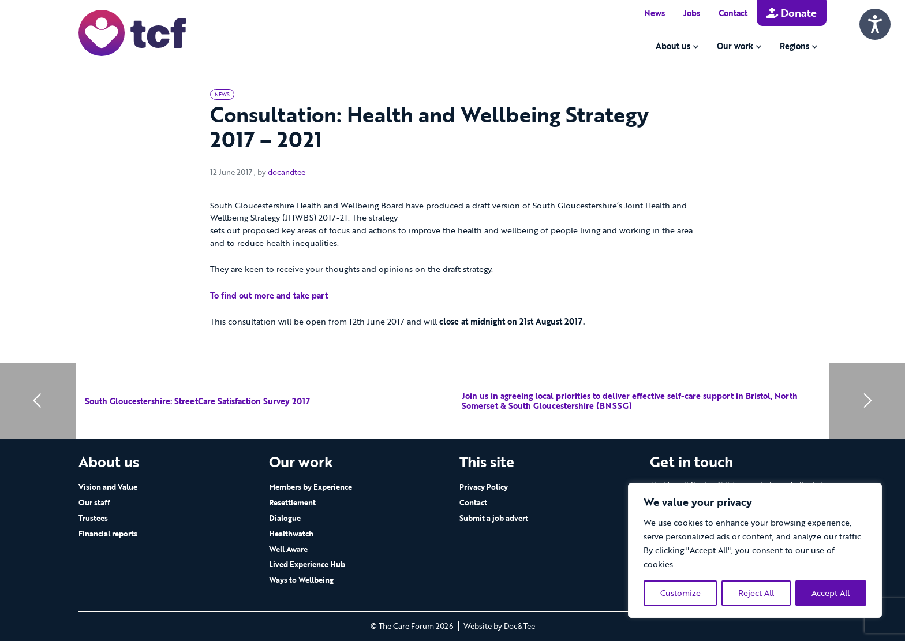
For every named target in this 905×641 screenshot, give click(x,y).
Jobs (691, 13)
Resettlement (292, 502)
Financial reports (107, 533)
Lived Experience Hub (307, 564)
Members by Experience (310, 487)
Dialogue (285, 518)
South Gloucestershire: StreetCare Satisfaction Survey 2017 (197, 401)
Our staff (94, 502)
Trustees (93, 518)
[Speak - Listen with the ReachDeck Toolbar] (875, 24)
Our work (735, 46)
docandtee (286, 172)
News (654, 13)
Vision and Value (107, 487)
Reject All (756, 593)
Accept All (830, 593)
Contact (733, 13)
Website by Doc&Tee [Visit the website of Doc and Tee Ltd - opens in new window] (499, 626)
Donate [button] (791, 12)
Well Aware (288, 549)
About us (673, 46)
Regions (794, 46)
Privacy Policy (483, 487)
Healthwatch (291, 533)
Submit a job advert (493, 518)
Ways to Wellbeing (301, 580)
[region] (755, 550)
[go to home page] (132, 32)
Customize (680, 593)
